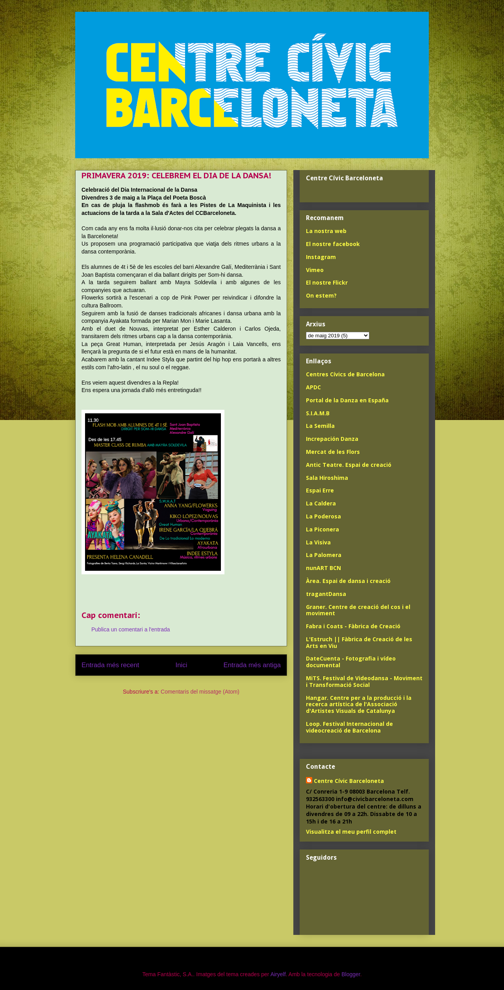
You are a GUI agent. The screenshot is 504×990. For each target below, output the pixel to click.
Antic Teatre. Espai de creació (348, 464)
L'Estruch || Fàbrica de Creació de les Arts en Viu (359, 642)
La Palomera (323, 555)
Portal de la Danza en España (347, 400)
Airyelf (278, 974)
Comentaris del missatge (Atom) (200, 691)
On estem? (321, 295)
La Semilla (320, 425)
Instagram (321, 257)
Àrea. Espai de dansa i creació (348, 581)
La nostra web (326, 231)
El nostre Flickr (327, 282)
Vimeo (315, 270)
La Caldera (321, 503)
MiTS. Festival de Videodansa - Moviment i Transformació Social (364, 681)
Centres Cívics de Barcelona (345, 374)
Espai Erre (320, 490)
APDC (313, 387)
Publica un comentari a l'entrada (130, 629)
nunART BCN (323, 568)
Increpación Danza (332, 438)
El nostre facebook (333, 244)
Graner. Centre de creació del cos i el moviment (358, 610)
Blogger (350, 974)
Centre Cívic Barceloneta (349, 781)
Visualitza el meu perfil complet (351, 831)
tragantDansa (326, 594)
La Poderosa (323, 516)
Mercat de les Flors (333, 451)
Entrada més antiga (252, 665)
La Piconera (322, 529)
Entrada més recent (110, 665)
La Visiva (318, 542)
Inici (181, 665)
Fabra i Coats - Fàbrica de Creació (353, 626)
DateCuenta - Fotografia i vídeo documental (351, 662)
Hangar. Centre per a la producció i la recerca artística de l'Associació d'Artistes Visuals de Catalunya (358, 704)
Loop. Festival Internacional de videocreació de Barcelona (349, 727)
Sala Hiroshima (327, 477)
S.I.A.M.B (318, 413)
